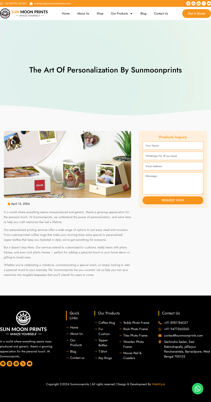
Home (66, 13)
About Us (83, 13)
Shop (100, 13)
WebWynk (158, 384)
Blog (143, 13)
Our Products (122, 13)
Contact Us (161, 13)
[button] (197, 388)
